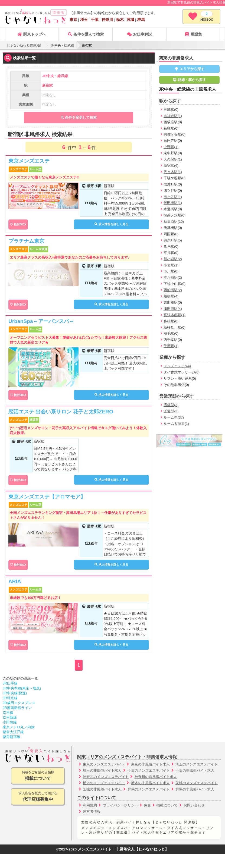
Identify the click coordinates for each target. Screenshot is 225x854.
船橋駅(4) (171, 296)
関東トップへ (31, 34)
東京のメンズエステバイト (104, 764)
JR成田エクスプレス (19, 703)
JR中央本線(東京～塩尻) (22, 688)
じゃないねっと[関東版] (24, 45)
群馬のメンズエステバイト (149, 789)
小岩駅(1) (171, 265)
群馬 (141, 19)
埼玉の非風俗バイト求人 (102, 770)
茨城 (130, 19)
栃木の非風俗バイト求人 (150, 783)
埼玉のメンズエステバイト (196, 764)
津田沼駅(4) (173, 309)
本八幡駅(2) (173, 277)
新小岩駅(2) (173, 259)
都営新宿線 (11, 737)
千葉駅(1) (171, 346)
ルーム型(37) (174, 417)
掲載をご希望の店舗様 (37, 775)
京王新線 (10, 717)
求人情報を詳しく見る (111, 224)
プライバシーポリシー (120, 805)
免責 (147, 805)
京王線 (8, 713)
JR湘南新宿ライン (17, 708)
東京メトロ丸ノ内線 (18, 727)
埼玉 (84, 19)
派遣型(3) (171, 411)
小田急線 (10, 722)
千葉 (95, 19)
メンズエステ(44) (177, 366)
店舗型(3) (171, 405)
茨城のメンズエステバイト (196, 783)
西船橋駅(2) (173, 290)
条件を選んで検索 (85, 34)
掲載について (167, 805)
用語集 (193, 34)
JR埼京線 (10, 698)
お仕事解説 (139, 34)
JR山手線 (10, 683)
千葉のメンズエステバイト (149, 770)
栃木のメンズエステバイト (104, 783)
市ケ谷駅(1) (173, 197)
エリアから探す (189, 69)
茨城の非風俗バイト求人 (102, 789)
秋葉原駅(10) (174, 221)
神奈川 (107, 19)
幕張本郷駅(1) (174, 315)
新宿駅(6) (171, 166)
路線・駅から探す (189, 80)
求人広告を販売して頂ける (37, 796)
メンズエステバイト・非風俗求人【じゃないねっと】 (123, 849)
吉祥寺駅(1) (173, 116)
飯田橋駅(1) (173, 203)
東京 (73, 19)
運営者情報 (91, 811)
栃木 (120, 19)
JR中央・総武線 (62, 45)
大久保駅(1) (173, 159)
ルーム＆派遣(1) (176, 424)
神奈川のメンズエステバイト (106, 777)
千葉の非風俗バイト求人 (194, 770)
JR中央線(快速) (15, 693)
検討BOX (20, 224)
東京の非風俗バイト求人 (150, 764)
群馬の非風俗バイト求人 (194, 789)
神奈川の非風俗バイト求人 (156, 777)
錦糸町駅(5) (173, 240)
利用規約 (90, 805)
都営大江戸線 (13, 732)
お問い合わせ (194, 805)
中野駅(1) (171, 147)
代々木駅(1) (173, 172)
